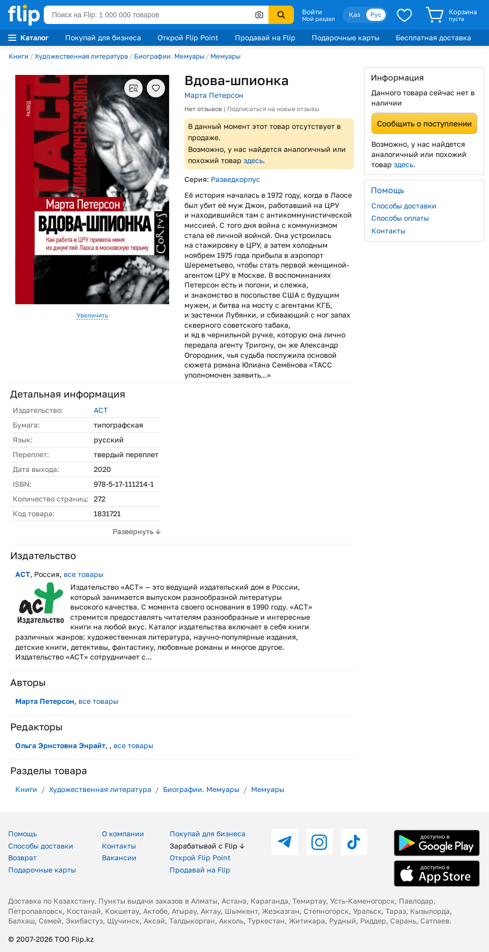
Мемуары (225, 56)
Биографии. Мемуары (169, 56)
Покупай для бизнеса (103, 37)
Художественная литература (81, 56)
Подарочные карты (345, 37)
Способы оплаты (400, 218)
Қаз (354, 14)
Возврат (22, 857)
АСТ (101, 410)
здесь (253, 160)
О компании (123, 833)
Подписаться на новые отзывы (273, 109)
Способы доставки (404, 205)
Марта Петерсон (213, 95)
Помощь (22, 833)
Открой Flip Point (188, 37)
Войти (312, 11)
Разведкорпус (235, 179)
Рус (376, 14)
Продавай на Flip (265, 37)
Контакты (388, 230)
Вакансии (119, 857)
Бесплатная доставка (433, 37)
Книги (19, 56)
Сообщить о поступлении (424, 123)
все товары (83, 574)
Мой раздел (318, 19)
